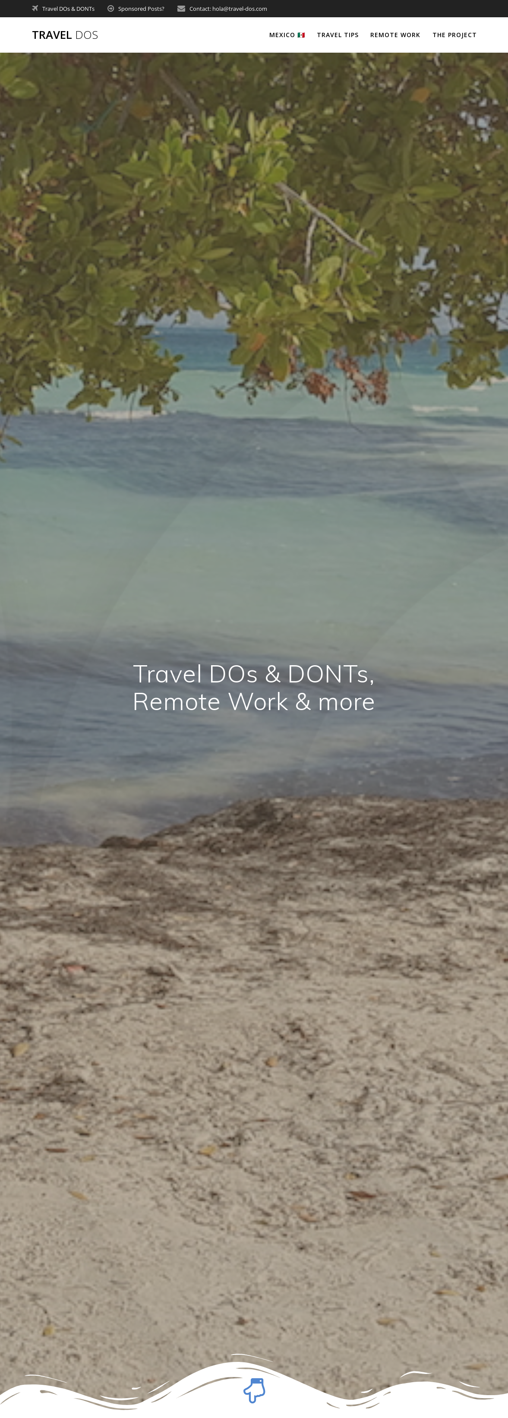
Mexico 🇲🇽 (287, 35)
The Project (454, 35)
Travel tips (338, 35)
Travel (65, 35)
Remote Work (395, 35)
